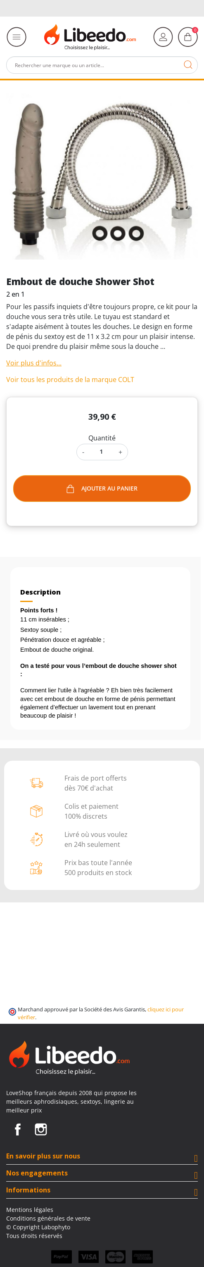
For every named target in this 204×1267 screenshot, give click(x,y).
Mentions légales (29, 1210)
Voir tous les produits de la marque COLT (70, 379)
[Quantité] (101, 451)
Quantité (102, 437)
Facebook (17, 1129)
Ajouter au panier (102, 488)
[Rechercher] (102, 65)
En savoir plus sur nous (43, 1156)
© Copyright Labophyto (38, 1227)
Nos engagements (37, 1173)
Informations (28, 1189)
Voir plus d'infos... (34, 363)
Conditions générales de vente (48, 1218)
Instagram (41, 1129)
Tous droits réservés (34, 1236)
